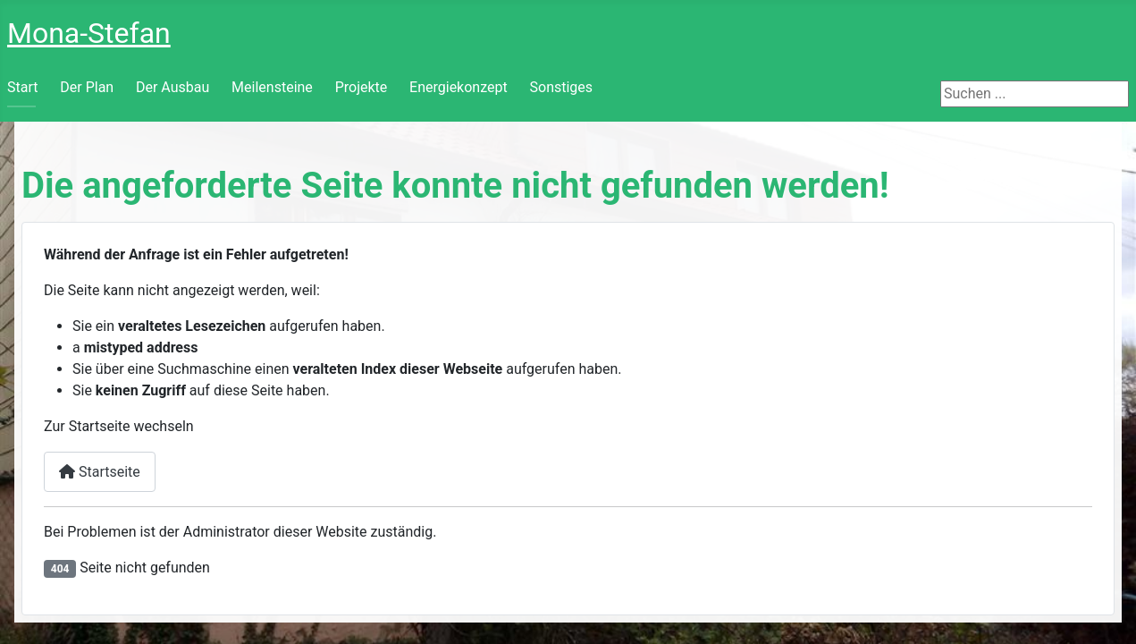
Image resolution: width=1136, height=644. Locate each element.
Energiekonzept (458, 87)
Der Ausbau (172, 87)
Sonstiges (561, 87)
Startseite (99, 471)
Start (22, 87)
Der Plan (87, 87)
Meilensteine (272, 87)
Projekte (361, 87)
